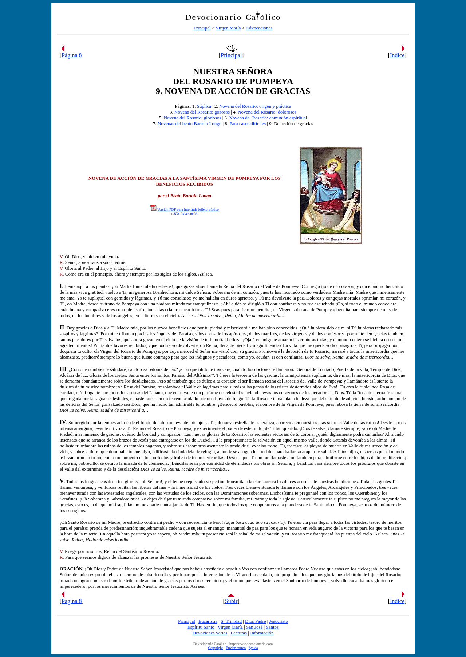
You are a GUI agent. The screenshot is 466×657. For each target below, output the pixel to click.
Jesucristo (278, 621)
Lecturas (238, 633)
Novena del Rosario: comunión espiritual (268, 117)
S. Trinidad (231, 621)
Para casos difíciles (247, 123)
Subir (231, 601)
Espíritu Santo (200, 627)
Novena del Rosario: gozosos (202, 112)
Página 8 (72, 55)
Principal (202, 28)
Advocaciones (259, 28)
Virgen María (228, 28)
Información (261, 633)
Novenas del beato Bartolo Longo (189, 123)
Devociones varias (210, 633)
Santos (272, 627)
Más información (185, 213)
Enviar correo (236, 648)
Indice (397, 55)
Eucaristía (207, 621)
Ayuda (253, 648)
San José (254, 627)
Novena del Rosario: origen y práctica (255, 106)
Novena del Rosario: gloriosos (192, 117)
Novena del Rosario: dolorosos (267, 112)
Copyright (215, 648)
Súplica (204, 106)
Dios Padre (255, 621)
